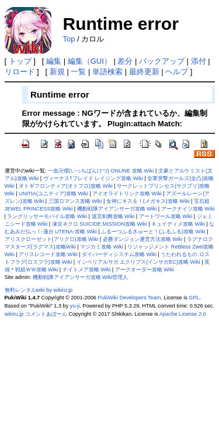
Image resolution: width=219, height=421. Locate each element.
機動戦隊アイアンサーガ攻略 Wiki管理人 (80, 277)
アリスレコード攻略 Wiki (48, 254)
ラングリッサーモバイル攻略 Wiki (47, 216)
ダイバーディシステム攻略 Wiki (119, 254)
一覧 (78, 71)
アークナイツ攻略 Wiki (188, 209)
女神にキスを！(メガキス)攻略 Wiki (148, 201)
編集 (53, 61)
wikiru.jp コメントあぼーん (36, 314)
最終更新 (144, 71)
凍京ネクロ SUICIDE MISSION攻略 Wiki (99, 224)
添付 (198, 61)
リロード (20, 71)
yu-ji (75, 306)
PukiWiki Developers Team (129, 298)
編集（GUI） (90, 61)
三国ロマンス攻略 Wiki (75, 201)
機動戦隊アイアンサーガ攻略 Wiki (117, 209)
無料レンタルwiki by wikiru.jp (39, 290)
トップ (20, 61)
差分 (125, 61)
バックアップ (162, 61)
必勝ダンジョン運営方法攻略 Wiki (143, 239)
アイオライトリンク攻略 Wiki (127, 193)
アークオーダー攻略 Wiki (144, 269)
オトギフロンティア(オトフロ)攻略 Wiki (66, 186)
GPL (194, 298)
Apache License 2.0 (182, 314)
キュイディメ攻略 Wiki (178, 224)
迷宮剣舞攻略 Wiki (113, 216)
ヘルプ (176, 71)
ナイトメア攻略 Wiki (86, 269)
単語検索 (107, 71)
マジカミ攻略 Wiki (101, 247)
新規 (57, 71)
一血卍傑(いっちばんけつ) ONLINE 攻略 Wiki (101, 171)
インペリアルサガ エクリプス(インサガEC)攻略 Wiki (138, 262)
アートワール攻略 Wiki (166, 216)
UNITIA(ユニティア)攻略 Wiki (53, 193)
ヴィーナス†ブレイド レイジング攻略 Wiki (93, 178)
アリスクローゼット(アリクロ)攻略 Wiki (52, 239)
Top (69, 38)
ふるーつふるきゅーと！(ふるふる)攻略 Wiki (153, 231)
